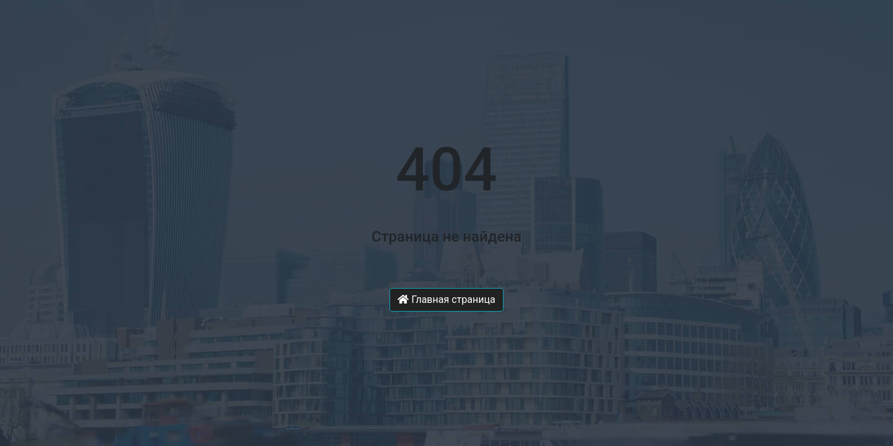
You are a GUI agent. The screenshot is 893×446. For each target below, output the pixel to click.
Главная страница (446, 299)
